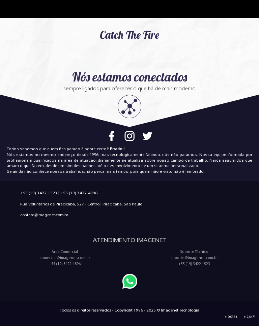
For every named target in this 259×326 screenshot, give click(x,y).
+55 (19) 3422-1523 (38, 192)
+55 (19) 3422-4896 (78, 192)
